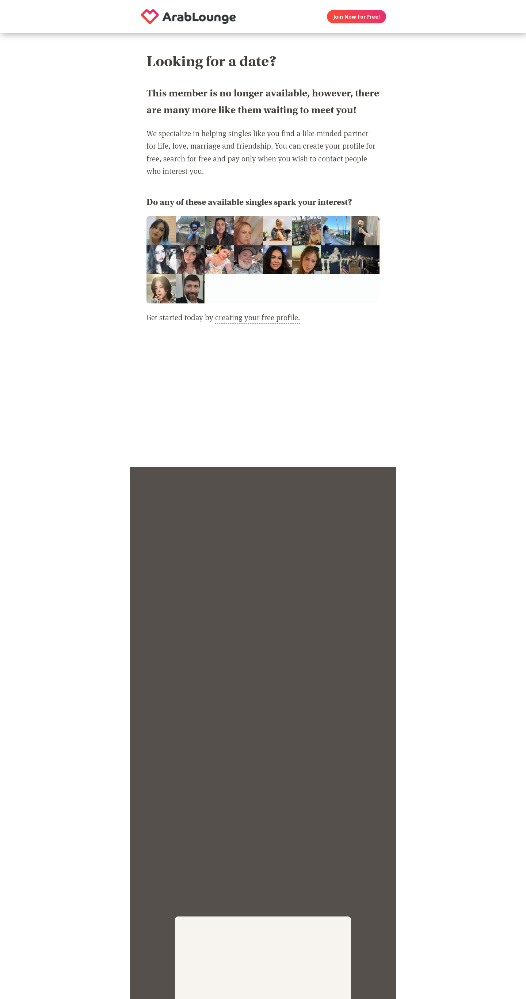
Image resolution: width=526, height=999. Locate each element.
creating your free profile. (257, 317)
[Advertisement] (263, 399)
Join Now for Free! (356, 16)
